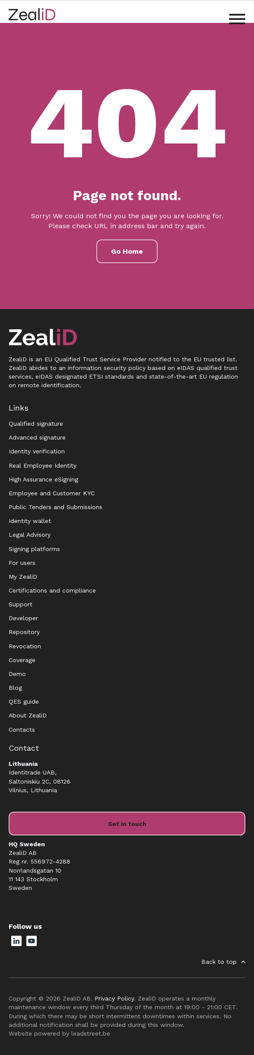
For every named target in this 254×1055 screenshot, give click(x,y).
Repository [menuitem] (24, 631)
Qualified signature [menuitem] (36, 423)
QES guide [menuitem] (24, 701)
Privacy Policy (114, 998)
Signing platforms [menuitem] (34, 548)
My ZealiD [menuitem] (23, 576)
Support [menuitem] (20, 604)
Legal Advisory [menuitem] (30, 534)
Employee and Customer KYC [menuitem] (52, 493)
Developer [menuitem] (23, 618)
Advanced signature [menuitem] (37, 437)
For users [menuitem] (22, 562)
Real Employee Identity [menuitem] (42, 465)
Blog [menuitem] (15, 687)
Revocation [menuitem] (25, 646)
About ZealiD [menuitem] (28, 715)
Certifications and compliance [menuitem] (52, 590)
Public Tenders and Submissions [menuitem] (55, 507)
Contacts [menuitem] (22, 729)
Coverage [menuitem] (22, 660)
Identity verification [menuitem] (37, 451)
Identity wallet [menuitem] (30, 520)
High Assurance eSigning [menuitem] (43, 479)
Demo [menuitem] (17, 673)
